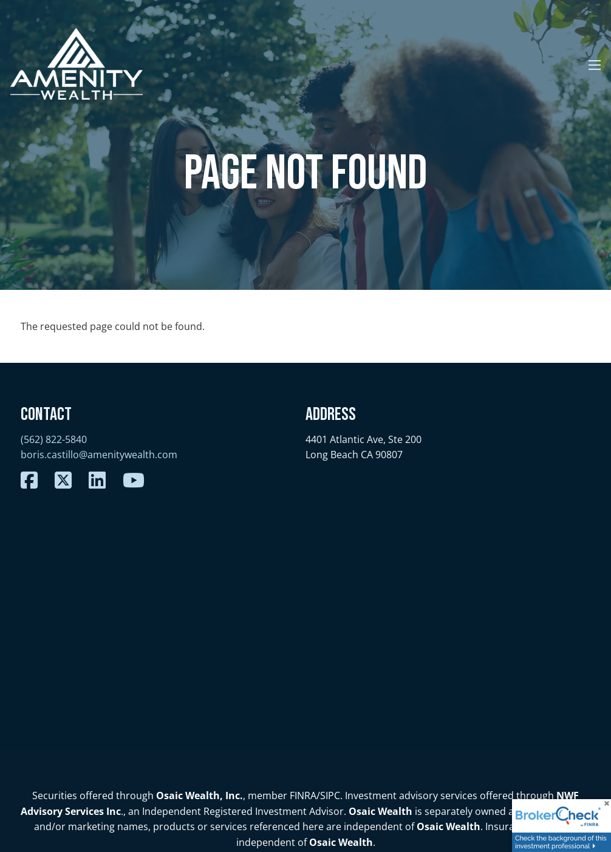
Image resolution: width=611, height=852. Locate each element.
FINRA (303, 795)
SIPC (330, 795)
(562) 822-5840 (54, 439)
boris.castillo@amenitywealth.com (99, 454)
